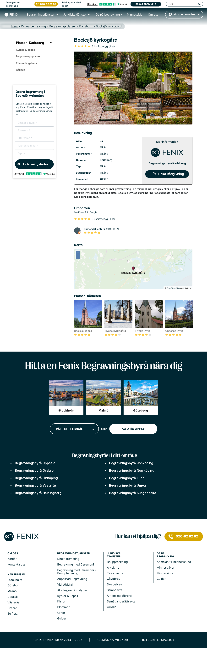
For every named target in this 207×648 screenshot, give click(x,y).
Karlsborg (106, 160)
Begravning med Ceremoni (75, 564)
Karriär (12, 558)
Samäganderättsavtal (121, 601)
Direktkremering (68, 558)
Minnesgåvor (165, 567)
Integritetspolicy (158, 640)
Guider (61, 618)
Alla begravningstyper (72, 590)
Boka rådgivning (146, 4)
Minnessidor (165, 573)
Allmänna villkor (112, 640)
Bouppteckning (117, 562)
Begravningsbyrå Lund (127, 478)
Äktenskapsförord (119, 595)
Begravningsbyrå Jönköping (131, 463)
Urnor (61, 612)
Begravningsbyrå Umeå (127, 485)
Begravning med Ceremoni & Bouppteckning (77, 571)
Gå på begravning (165, 555)
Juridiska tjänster (114, 555)
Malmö (12, 591)
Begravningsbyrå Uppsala (35, 463)
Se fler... (12, 613)
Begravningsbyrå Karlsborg (167, 163)
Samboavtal (115, 590)
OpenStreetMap (173, 288)
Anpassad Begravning (72, 579)
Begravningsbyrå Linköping (36, 478)
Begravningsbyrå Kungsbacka (132, 493)
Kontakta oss (16, 564)
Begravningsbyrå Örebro (34, 470)
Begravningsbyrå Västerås (36, 485)
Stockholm (14, 580)
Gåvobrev (113, 578)
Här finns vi (16, 574)
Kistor (61, 601)
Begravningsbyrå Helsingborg (38, 493)
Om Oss (12, 553)
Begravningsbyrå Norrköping (131, 470)
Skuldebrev (114, 584)
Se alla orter (133, 428)
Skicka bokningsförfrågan (35, 164)
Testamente (115, 573)
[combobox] (184, 14)
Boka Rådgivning (171, 174)
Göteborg (14, 585)
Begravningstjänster (73, 553)
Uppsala (12, 596)
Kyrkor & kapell (67, 596)
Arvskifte (113, 567)
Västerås (13, 602)
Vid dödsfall (65, 584)
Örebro (12, 608)
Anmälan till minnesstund (174, 562)
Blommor (63, 607)
